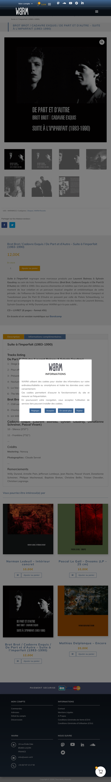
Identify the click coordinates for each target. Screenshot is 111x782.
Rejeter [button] (79, 410)
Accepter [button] (50, 410)
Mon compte (24, 4)
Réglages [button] (35, 410)
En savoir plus (66, 410)
